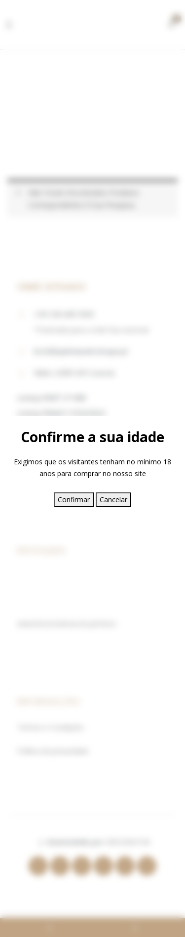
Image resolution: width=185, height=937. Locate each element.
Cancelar (113, 499)
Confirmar (74, 499)
